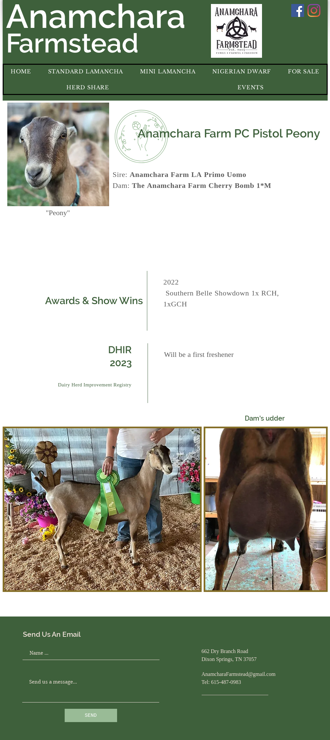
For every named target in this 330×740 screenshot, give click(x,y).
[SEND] (91, 715)
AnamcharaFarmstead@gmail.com (239, 675)
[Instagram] (313, 10)
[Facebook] (297, 10)
